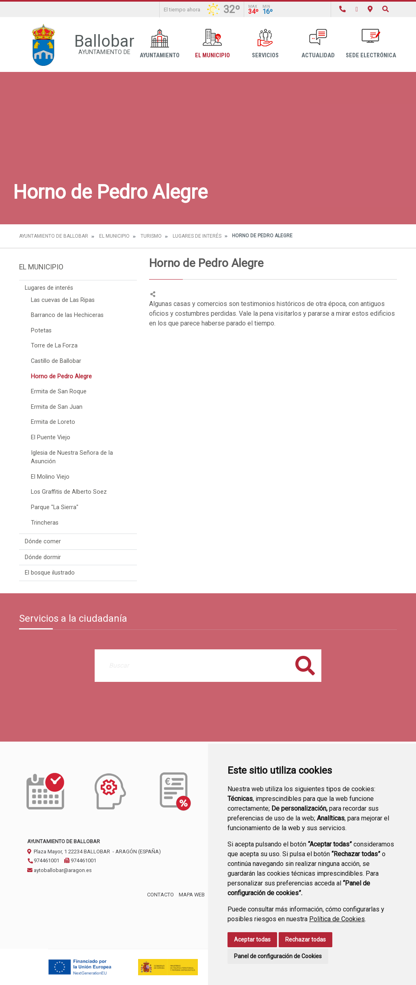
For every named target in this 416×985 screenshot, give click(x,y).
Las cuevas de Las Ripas (63, 300)
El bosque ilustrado (50, 572)
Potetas (41, 330)
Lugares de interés (197, 236)
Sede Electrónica (371, 44)
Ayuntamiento (160, 44)
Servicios (265, 44)
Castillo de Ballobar (56, 361)
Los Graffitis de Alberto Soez (69, 491)
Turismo (151, 236)
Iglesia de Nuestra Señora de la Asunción (72, 457)
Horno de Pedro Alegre (61, 376)
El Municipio (212, 44)
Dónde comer (43, 541)
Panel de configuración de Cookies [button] (278, 956)
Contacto (160, 895)
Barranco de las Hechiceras (67, 315)
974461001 (43, 860)
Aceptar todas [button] (252, 939)
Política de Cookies (337, 919)
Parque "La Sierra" (54, 507)
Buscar (305, 665)
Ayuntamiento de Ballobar (53, 236)
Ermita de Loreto (53, 422)
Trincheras (44, 522)
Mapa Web (192, 895)
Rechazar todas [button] (305, 939)
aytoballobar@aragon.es (59, 870)
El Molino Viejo (50, 476)
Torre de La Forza (54, 345)
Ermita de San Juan (56, 407)
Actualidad (318, 44)
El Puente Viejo (50, 437)
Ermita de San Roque (59, 391)
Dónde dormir (43, 557)
